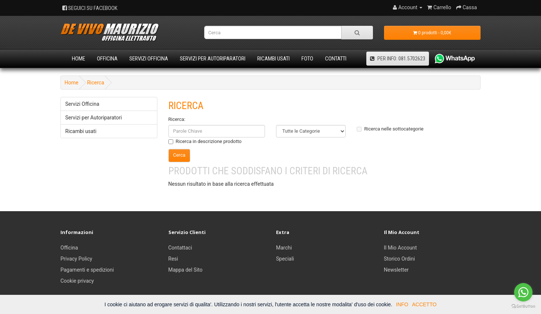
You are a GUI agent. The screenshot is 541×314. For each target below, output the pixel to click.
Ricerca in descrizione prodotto (205, 141)
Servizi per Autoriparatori (212, 58)
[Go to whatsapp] (523, 292)
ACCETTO (424, 304)
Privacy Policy (76, 259)
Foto (307, 58)
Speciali (285, 259)
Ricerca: (176, 119)
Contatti (335, 58)
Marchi (284, 248)
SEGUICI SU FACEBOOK (90, 8)
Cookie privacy (77, 281)
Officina (107, 58)
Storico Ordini (399, 259)
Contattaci (180, 248)
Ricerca (95, 83)
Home (78, 58)
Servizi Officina (148, 58)
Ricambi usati (273, 58)
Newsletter (396, 270)
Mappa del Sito (185, 270)
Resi (173, 259)
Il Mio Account (400, 248)
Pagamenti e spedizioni (87, 270)
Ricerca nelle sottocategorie (390, 129)
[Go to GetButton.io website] (523, 306)
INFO (402, 304)
